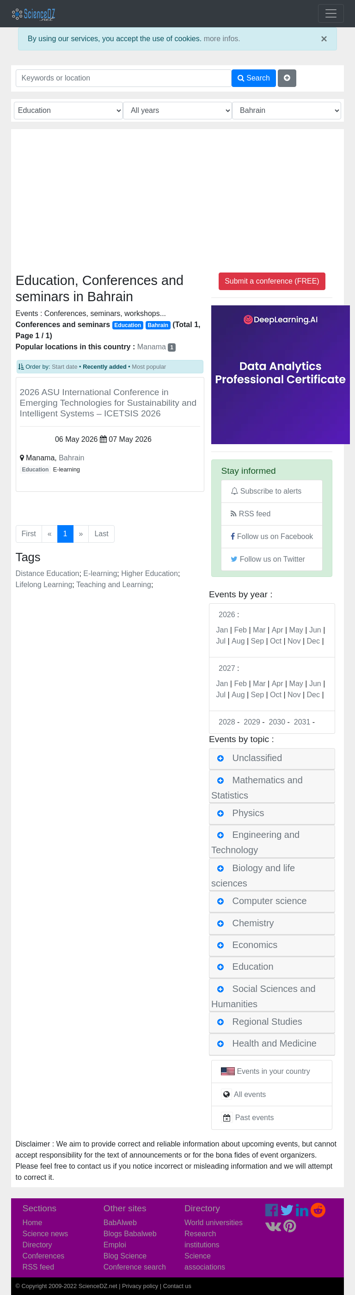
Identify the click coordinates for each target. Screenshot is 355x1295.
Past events (254, 1118)
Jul (221, 641)
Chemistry (253, 923)
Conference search (135, 1267)
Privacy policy (140, 1286)
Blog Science (125, 1256)
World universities (213, 1223)
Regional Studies (267, 1021)
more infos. (222, 39)
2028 (227, 722)
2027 (227, 668)
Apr (277, 630)
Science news (45, 1234)
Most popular (149, 366)
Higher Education (149, 573)
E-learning (100, 573)
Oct (276, 641)
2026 (227, 615)
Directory (37, 1245)
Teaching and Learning (113, 585)
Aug (238, 641)
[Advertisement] (178, 203)
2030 (277, 722)
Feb (240, 630)
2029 (252, 722)
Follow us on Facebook (272, 536)
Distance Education (48, 573)
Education (35, 469)
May (296, 630)
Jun (315, 630)
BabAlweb (120, 1223)
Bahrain (71, 458)
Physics (248, 813)
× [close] (324, 38)
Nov (294, 641)
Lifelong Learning (44, 585)
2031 (302, 722)
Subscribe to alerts (266, 491)
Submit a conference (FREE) (272, 281)
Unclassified (257, 758)
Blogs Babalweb (130, 1234)
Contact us (177, 1286)
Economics (255, 945)
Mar (259, 630)
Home (33, 1223)
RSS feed (250, 514)
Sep (257, 641)
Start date (65, 366)
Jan (222, 630)
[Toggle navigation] (331, 13)
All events (250, 1094)
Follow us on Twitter (268, 559)
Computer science (270, 901)
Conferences (44, 1256)
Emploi (115, 1245)
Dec (313, 641)
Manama (156, 347)
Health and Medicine (275, 1044)
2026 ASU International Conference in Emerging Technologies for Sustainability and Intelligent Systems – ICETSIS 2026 (108, 402)
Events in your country (273, 1071)
